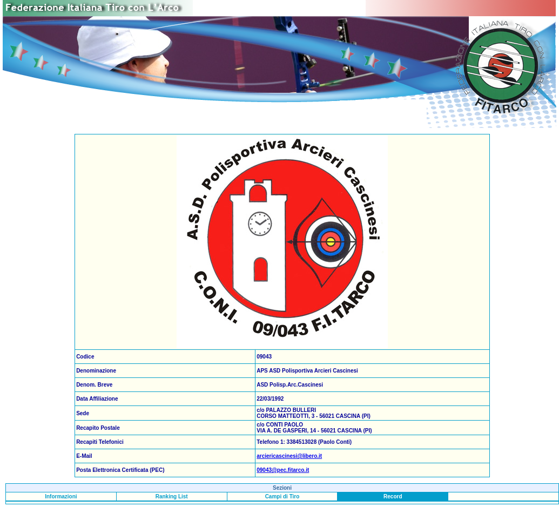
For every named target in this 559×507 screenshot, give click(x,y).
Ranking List (172, 496)
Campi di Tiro (282, 496)
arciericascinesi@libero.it (289, 456)
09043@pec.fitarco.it (283, 470)
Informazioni (61, 496)
